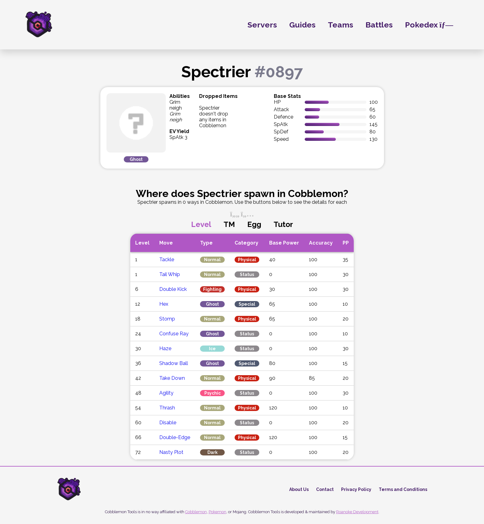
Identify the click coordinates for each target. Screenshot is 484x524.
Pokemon (217, 511)
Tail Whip (169, 274)
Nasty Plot (171, 452)
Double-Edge (174, 437)
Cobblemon (196, 511)
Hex (163, 304)
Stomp (167, 319)
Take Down (172, 378)
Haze (165, 348)
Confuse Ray (174, 334)
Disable (167, 422)
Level (201, 224)
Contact (325, 489)
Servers (262, 24)
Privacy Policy (356, 489)
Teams (340, 24)
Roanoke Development (357, 511)
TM (229, 224)
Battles (379, 24)
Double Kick (173, 289)
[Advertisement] (46, 173)
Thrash (167, 408)
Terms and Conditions (403, 489)
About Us (299, 489)
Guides (302, 24)
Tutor (283, 224)
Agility (166, 393)
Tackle (166, 259)
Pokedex (429, 24)
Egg (254, 224)
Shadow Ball (173, 363)
